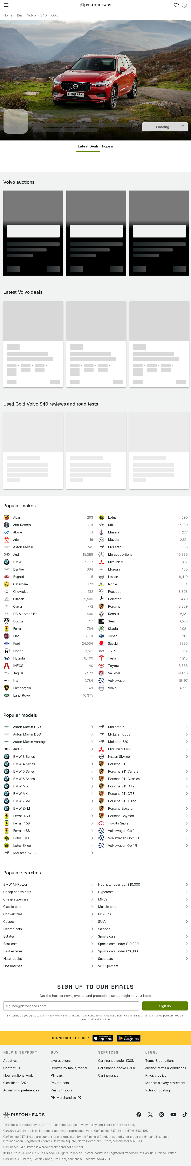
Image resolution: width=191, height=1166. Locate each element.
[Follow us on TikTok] (185, 1114)
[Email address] (71, 1005)
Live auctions (61, 1060)
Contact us (11, 1068)
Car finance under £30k (116, 1060)
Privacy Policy (53, 1015)
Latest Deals (88, 146)
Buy (20, 15)
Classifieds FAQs (15, 1083)
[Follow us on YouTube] (173, 1114)
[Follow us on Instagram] (162, 1114)
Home (7, 15)
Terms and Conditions (81, 1015)
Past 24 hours (61, 1090)
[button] (33, 321)
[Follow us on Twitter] (150, 1114)
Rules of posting (157, 1090)
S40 (43, 15)
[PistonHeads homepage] (95, 5)
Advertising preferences (21, 1090)
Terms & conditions (160, 1060)
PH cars (57, 1075)
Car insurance (108, 1075)
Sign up (165, 1006)
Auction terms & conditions (165, 1068)
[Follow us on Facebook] (139, 1114)
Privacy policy (155, 1075)
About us (10, 1060)
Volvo (31, 15)
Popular (107, 146)
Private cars (60, 1083)
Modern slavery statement (165, 1083)
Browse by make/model (69, 1068)
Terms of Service (115, 1124)
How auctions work (18, 1075)
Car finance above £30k (116, 1068)
